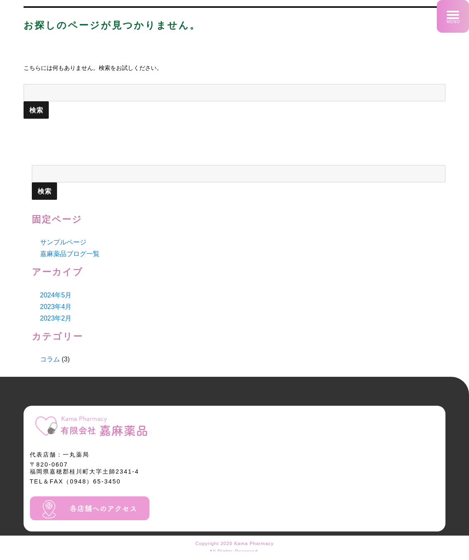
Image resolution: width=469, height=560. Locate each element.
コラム (50, 359)
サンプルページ (63, 242)
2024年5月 (56, 295)
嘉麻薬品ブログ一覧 (70, 253)
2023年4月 (56, 306)
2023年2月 (56, 318)
